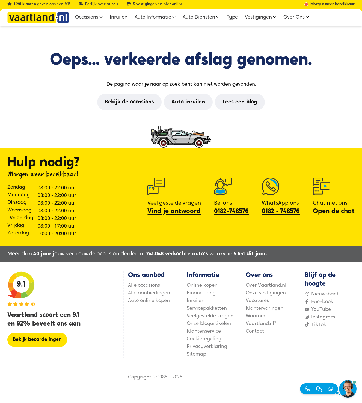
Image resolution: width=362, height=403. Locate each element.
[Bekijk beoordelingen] (37, 340)
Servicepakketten (207, 308)
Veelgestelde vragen (210, 316)
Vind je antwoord (174, 211)
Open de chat (334, 211)
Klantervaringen (264, 308)
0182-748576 (231, 211)
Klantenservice (204, 331)
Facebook (319, 302)
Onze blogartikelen (209, 323)
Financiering (201, 293)
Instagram (320, 317)
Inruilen (195, 300)
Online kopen (202, 285)
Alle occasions (144, 285)
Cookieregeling (204, 339)
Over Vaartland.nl (266, 285)
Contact (255, 331)
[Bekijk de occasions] (129, 102)
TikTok (315, 324)
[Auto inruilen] (188, 102)
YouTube (318, 309)
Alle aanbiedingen (149, 293)
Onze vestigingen (266, 293)
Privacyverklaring (207, 346)
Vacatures (257, 300)
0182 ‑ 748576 (281, 211)
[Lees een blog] (240, 102)
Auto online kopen (149, 300)
